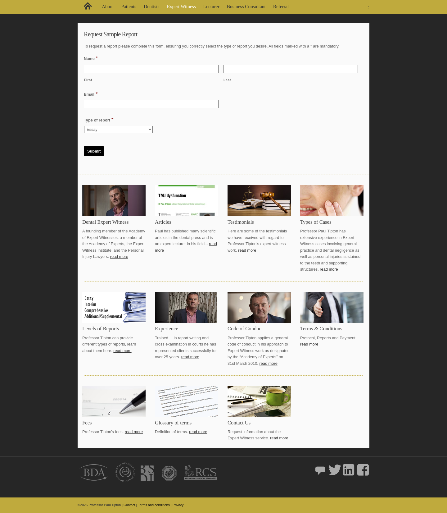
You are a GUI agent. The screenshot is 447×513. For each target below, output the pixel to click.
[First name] (151, 69)
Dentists (151, 6)
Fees (87, 423)
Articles (163, 222)
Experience (166, 329)
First (88, 80)
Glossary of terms (173, 423)
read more (119, 256)
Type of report (99, 120)
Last (227, 80)
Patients (128, 6)
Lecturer (211, 6)
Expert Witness (181, 6)
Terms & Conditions (321, 329)
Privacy (178, 505)
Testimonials (241, 222)
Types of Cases (315, 222)
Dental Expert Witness (105, 222)
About (108, 6)
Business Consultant (246, 6)
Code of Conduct (245, 329)
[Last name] (290, 69)
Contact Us (239, 423)
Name (91, 58)
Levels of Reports (100, 329)
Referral (281, 6)
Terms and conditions (154, 505)
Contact (129, 505)
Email (91, 94)
